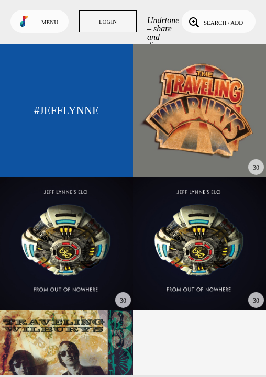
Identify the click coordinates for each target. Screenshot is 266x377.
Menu (49, 22)
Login (108, 21)
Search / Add (215, 21)
